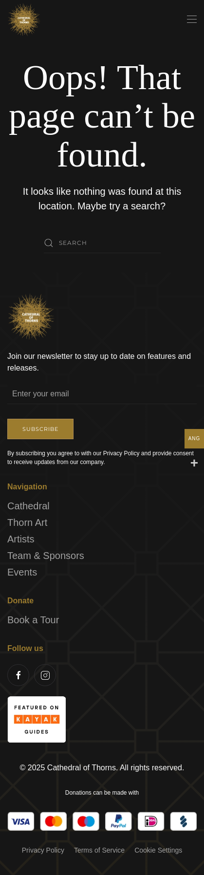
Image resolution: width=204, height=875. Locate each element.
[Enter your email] (102, 394)
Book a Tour (33, 620)
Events (22, 572)
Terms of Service (99, 850)
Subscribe (40, 429)
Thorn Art (27, 523)
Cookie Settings (158, 850)
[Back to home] (24, 19)
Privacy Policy (43, 850)
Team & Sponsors (45, 556)
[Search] (102, 243)
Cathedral (28, 506)
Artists (21, 539)
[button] (192, 19)
